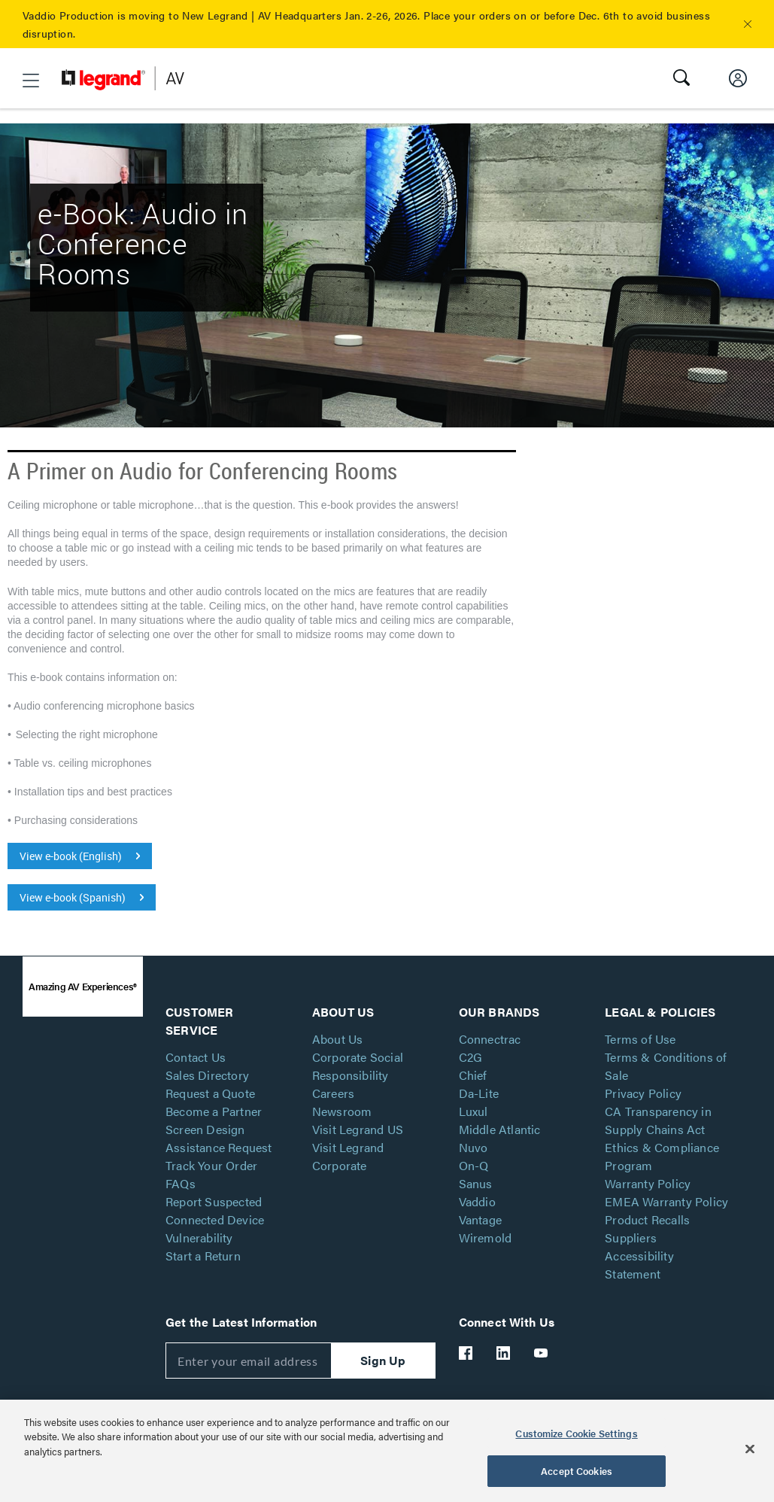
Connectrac (490, 1038)
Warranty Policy (648, 1183)
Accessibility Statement (639, 1264)
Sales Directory (207, 1075)
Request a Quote (210, 1093)
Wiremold (485, 1237)
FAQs (180, 1183)
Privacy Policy (643, 1093)
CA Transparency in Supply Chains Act (658, 1120)
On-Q (474, 1165)
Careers (333, 1093)
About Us (337, 1038)
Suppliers (631, 1237)
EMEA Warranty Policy (666, 1201)
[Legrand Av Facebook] (466, 1353)
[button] (747, 24)
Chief (473, 1075)
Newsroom (342, 1111)
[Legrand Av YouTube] (541, 1353)
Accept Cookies (576, 1471)
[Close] (749, 1448)
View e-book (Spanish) (73, 897)
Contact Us (195, 1057)
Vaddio (477, 1201)
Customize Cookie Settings (576, 1433)
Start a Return (203, 1255)
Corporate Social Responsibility (357, 1066)
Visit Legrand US (357, 1129)
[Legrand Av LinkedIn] (503, 1353)
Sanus (476, 1183)
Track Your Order (211, 1165)
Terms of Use (640, 1038)
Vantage (480, 1219)
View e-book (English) (71, 856)
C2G (471, 1057)
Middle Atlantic (500, 1129)
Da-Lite (479, 1093)
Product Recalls (647, 1219)
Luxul (473, 1111)
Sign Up (382, 1360)
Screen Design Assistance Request (218, 1138)
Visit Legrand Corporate (348, 1156)
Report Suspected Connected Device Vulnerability (214, 1219)
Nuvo (473, 1147)
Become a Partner (213, 1111)
